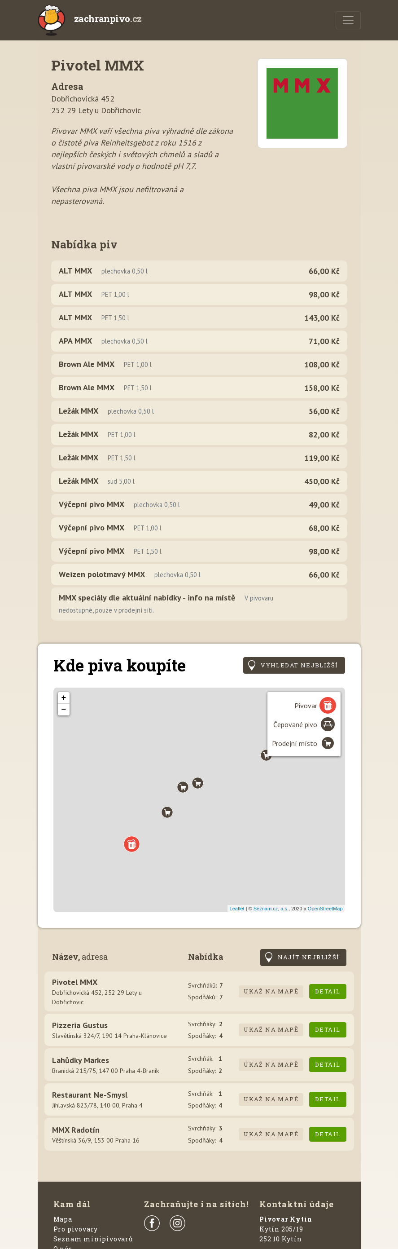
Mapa (62, 1219)
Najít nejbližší (309, 957)
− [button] (63, 709)
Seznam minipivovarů (93, 1239)
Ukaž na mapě (271, 991)
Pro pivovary (75, 1229)
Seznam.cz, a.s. (271, 908)
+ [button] (63, 698)
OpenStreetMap (325, 908)
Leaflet (237, 908)
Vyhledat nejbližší (299, 665)
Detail (327, 991)
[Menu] (348, 20)
